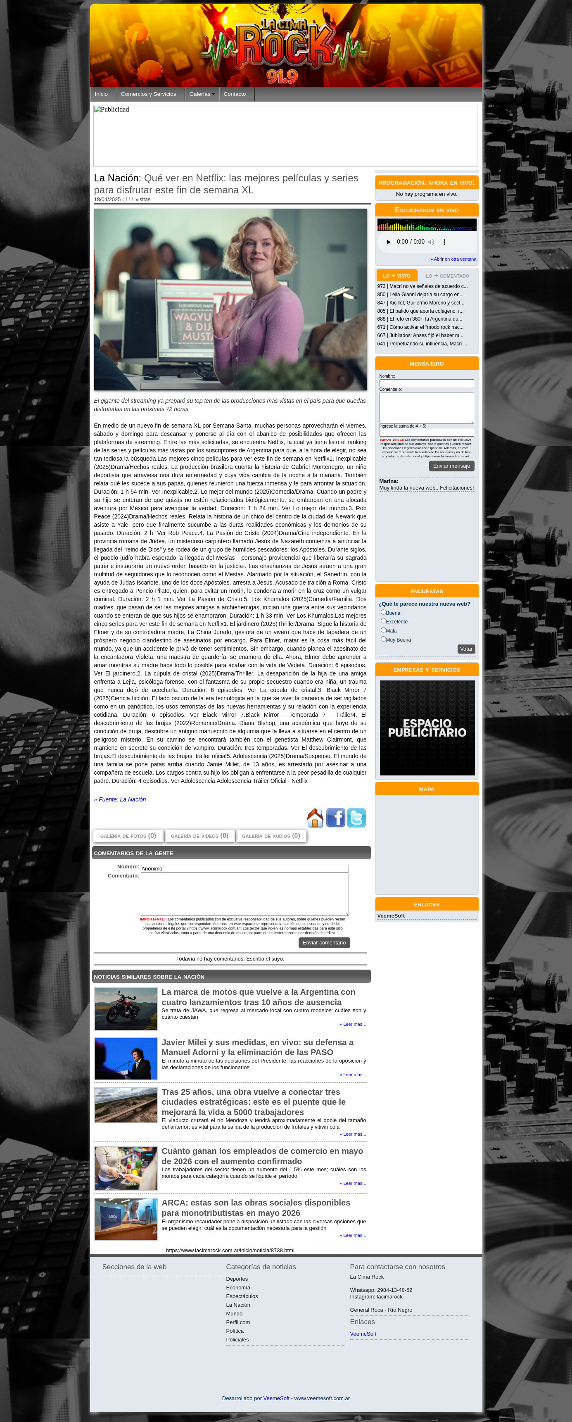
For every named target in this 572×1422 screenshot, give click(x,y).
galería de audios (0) (271, 835)
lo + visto (397, 275)
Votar (466, 649)
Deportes (237, 1279)
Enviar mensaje (451, 466)
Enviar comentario (324, 942)
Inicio (101, 94)
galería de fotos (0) (128, 835)
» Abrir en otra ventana (453, 259)
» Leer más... (352, 1024)
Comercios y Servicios (148, 94)
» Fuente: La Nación (120, 799)
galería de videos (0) (199, 835)
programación (401, 182)
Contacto (235, 94)
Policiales (237, 1339)
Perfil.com (238, 1322)
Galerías (200, 94)
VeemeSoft (391, 916)
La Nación (238, 1305)
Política (235, 1331)
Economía (238, 1287)
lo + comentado (448, 275)
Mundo (234, 1313)
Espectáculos (242, 1296)
